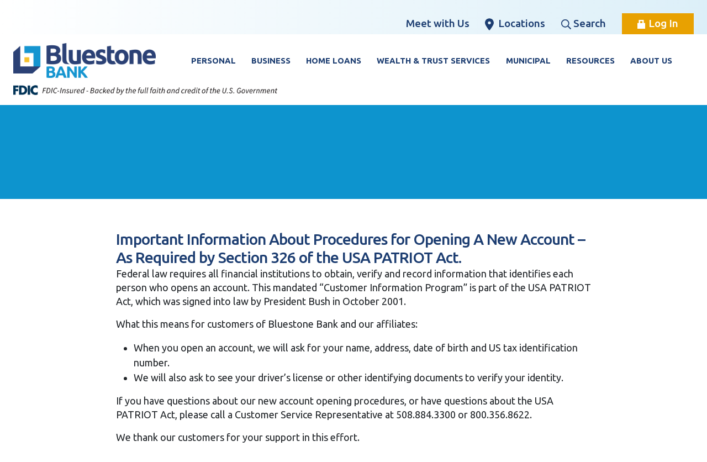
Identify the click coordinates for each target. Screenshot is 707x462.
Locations (515, 23)
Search (583, 23)
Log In (657, 23)
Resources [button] (590, 60)
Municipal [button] (528, 60)
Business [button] (271, 60)
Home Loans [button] (333, 60)
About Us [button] (651, 60)
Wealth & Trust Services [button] (433, 60)
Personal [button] (213, 60)
